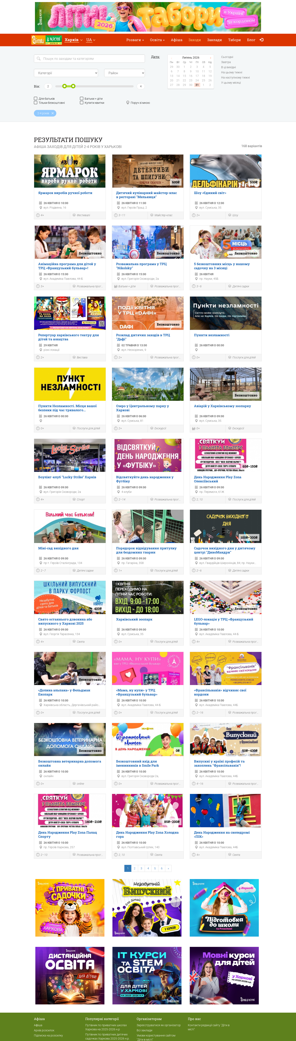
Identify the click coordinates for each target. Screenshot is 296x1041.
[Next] (168, 868)
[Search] (89, 58)
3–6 (197, 286)
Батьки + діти (91, 98)
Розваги (135, 39)
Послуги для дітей (242, 357)
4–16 (197, 784)
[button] (73, 40)
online (78, 784)
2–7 (41, 571)
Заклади (214, 39)
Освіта (157, 39)
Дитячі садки (238, 286)
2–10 (41, 855)
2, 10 (197, 500)
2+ (196, 216)
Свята (78, 641)
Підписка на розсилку (48, 1035)
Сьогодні (227, 57)
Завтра (226, 62)
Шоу (233, 215)
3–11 (119, 216)
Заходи (194, 39)
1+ (118, 571)
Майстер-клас (161, 215)
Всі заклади (144, 1030)
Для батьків (44, 98)
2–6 (197, 571)
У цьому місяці (231, 83)
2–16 (197, 713)
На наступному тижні (235, 78)
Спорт (78, 499)
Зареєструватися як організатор (159, 1025)
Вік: (37, 86)
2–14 (119, 500)
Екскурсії (158, 428)
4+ (40, 216)
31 (197, 85)
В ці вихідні (228, 67)
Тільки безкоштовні (49, 102)
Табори (234, 39)
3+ (40, 286)
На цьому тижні (231, 72)
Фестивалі (81, 215)
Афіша (176, 39)
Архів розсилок (44, 1030)
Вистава (79, 357)
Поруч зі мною (138, 102)
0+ (196, 358)
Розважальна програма (88, 286)
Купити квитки (92, 102)
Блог (251, 39)
